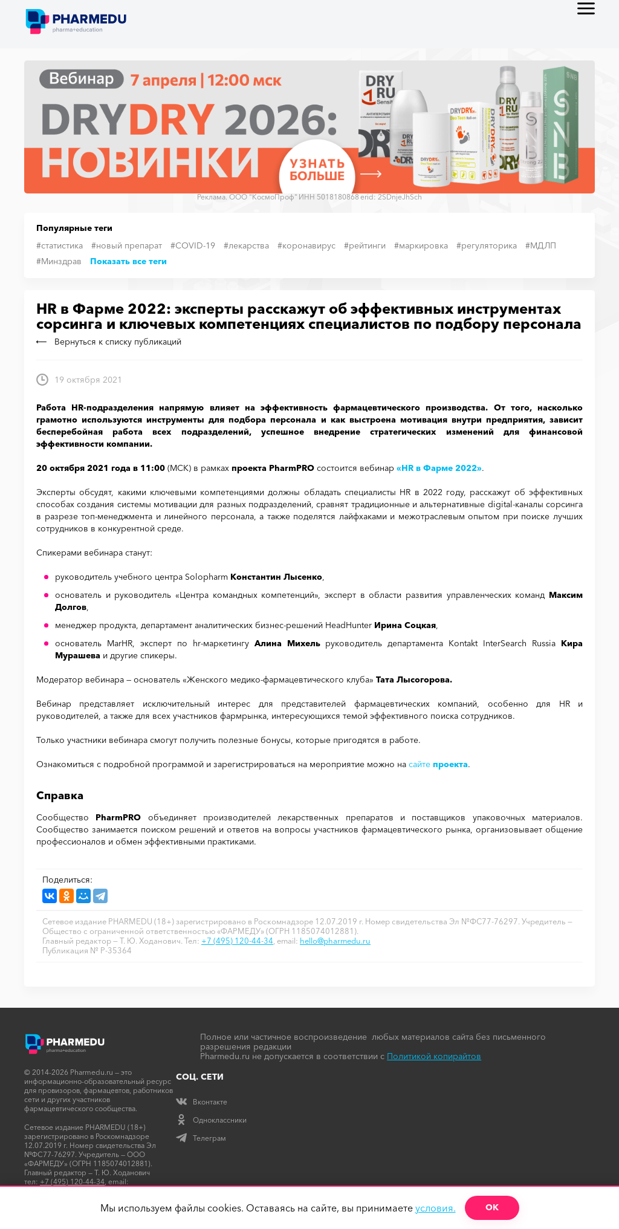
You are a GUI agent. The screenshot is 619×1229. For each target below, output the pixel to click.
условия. (435, 1208)
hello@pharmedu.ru (335, 940)
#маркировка (421, 245)
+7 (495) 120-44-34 (237, 940)
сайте (438, 764)
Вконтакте (201, 1101)
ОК (492, 1207)
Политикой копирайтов (434, 1056)
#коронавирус (306, 245)
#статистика (59, 245)
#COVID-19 (192, 245)
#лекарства (246, 245)
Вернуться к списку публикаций (108, 341)
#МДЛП (540, 245)
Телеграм (201, 1138)
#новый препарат (126, 245)
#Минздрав (59, 261)
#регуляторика (486, 245)
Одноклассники (211, 1119)
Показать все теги (128, 261)
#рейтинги (365, 245)
